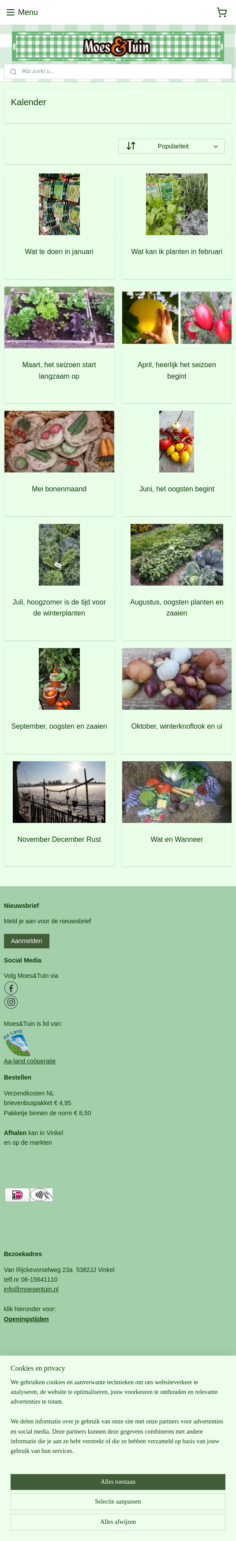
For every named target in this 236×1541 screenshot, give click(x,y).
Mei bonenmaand (59, 489)
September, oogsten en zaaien (59, 726)
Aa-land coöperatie (30, 1061)
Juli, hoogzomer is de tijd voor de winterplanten (59, 607)
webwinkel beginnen (133, 1524)
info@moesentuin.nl (31, 1289)
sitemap (88, 1524)
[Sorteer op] (172, 146)
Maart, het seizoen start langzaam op (59, 370)
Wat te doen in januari (59, 251)
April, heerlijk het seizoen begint (177, 370)
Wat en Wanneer (176, 839)
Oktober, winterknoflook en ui (176, 726)
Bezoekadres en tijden (34, 1469)
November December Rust (59, 839)
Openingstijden (26, 1319)
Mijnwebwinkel (201, 1524)
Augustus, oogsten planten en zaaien (177, 607)
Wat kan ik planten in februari (177, 251)
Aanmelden (26, 940)
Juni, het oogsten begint (176, 489)
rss (104, 1524)
